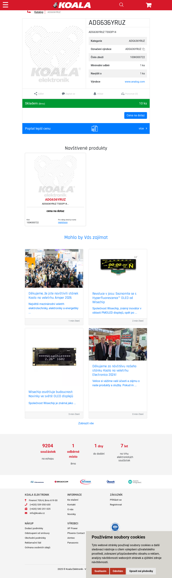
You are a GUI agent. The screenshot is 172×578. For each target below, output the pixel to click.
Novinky (71, 514)
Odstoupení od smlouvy (37, 533)
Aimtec (71, 538)
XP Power (72, 528)
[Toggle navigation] (5, 4)
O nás (70, 509)
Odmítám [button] (118, 571)
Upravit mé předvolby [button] (141, 571)
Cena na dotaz (136, 115)
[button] (39, 94)
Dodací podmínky (34, 528)
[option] (47, 452)
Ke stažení (72, 499)
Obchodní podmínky (35, 538)
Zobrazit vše (86, 423)
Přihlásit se (116, 499)
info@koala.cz (37, 513)
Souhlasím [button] (100, 571)
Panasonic (72, 542)
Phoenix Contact (76, 533)
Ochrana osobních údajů (37, 547)
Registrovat (116, 504)
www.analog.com (135, 81)
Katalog (38, 12)
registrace (63, 222)
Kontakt (71, 504)
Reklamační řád (33, 542)
